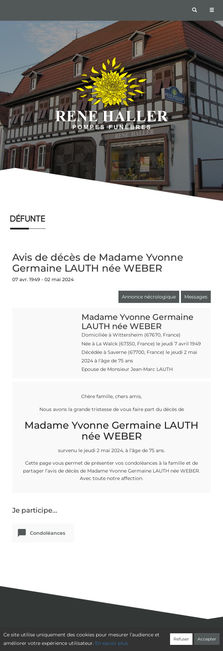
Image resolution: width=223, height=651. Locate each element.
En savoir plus (111, 643)
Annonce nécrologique (149, 297)
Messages (195, 297)
